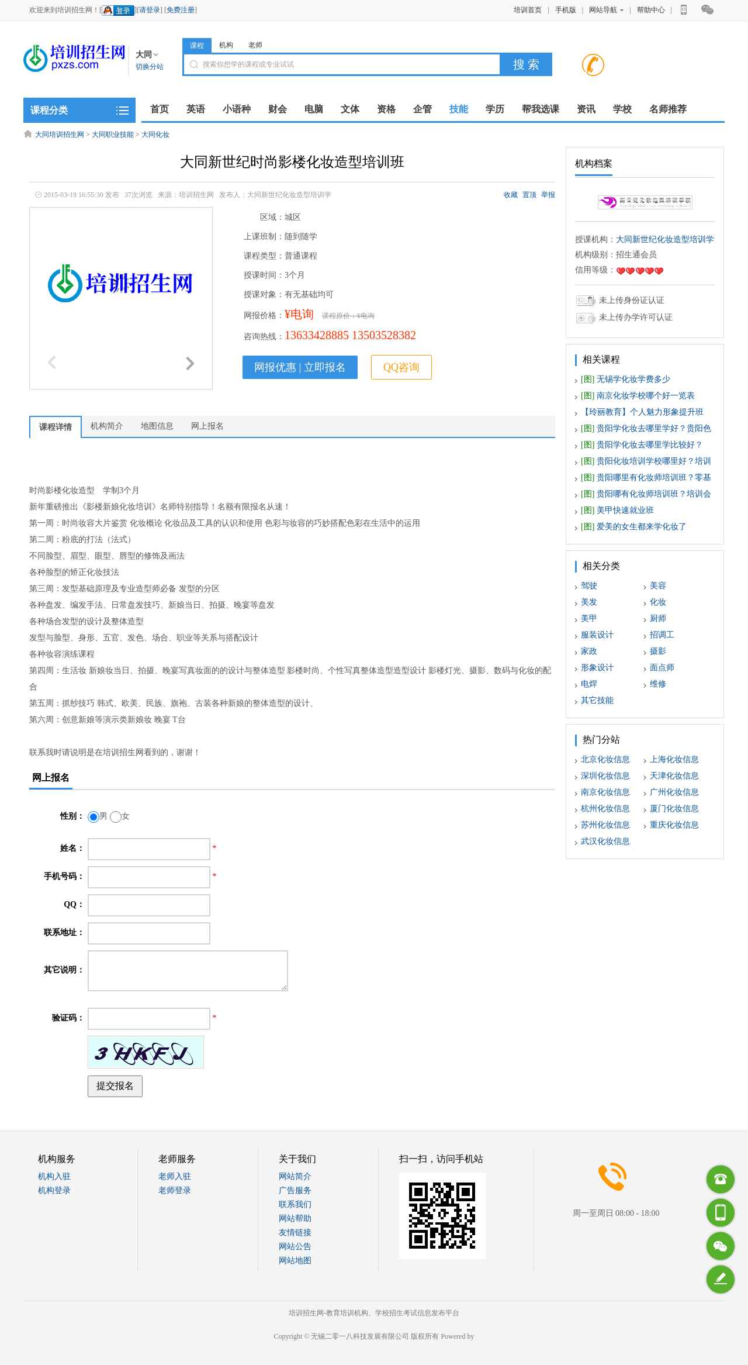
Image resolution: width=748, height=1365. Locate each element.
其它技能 (597, 700)
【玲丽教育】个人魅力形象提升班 (642, 412)
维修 (658, 684)
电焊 (589, 684)
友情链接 (295, 1232)
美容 (658, 585)
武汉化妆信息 (605, 841)
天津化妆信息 (674, 775)
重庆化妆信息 (674, 825)
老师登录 (174, 1190)
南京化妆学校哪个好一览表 (638, 395)
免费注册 (181, 10)
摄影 (658, 651)
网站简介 (295, 1176)
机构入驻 (54, 1176)
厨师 (658, 618)
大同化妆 (155, 134)
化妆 (658, 602)
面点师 (662, 667)
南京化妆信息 (605, 792)
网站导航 (606, 10)
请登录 (149, 10)
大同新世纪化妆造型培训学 (665, 239)
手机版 (565, 10)
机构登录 (54, 1190)
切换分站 (150, 67)
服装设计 (597, 634)
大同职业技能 (113, 134)
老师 (255, 45)
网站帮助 (295, 1218)
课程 (197, 46)
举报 (548, 195)
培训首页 (528, 10)
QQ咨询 (401, 367)
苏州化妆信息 (605, 825)
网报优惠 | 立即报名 (300, 367)
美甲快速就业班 (617, 510)
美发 (589, 602)
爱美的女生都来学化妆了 (634, 526)
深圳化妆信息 (605, 775)
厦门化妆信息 (674, 808)
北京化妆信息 (605, 759)
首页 (159, 109)
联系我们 (295, 1204)
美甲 (589, 618)
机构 (226, 45)
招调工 (662, 634)
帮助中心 (651, 10)
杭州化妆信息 (605, 808)
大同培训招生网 (59, 134)
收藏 (511, 195)
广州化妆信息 (674, 792)
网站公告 (295, 1246)
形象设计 (597, 667)
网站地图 (295, 1260)
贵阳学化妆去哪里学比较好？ (642, 444)
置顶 (529, 195)
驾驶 (589, 585)
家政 (589, 651)
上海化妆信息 (674, 759)
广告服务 (295, 1190)
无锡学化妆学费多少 (625, 379)
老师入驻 (174, 1176)
